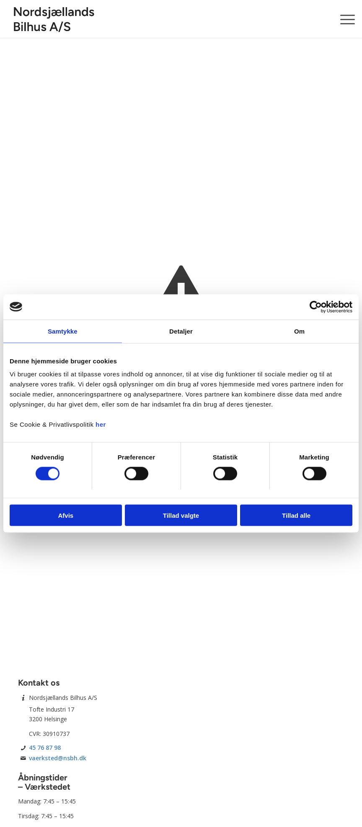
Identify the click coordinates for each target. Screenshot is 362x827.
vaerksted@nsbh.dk (57, 758)
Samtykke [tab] (63, 330)
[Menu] (343, 19)
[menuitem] (343, 19)
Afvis (65, 515)
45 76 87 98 (45, 747)
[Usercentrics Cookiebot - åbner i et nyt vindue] (315, 306)
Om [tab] (299, 330)
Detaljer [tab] (181, 330)
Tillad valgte (181, 515)
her (101, 424)
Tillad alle (296, 515)
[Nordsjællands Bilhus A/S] (54, 19)
